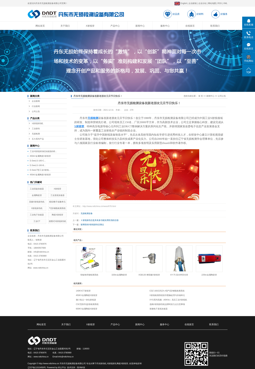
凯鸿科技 (81, 367)
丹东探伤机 (101, 363)
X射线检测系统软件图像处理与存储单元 (167, 295)
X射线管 (90, 25)
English (180, 3)
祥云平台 (62, 367)
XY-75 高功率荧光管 (179, 275)
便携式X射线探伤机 (57, 221)
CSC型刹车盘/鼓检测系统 (87, 304)
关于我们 (65, 25)
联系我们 (215, 25)
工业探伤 (36, 128)
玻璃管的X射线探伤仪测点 (92, 224)
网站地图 (212, 3)
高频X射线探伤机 (36, 202)
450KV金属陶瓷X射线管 (86, 295)
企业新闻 (36, 101)
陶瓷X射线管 (57, 215)
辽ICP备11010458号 (37, 367)
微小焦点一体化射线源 (86, 300)
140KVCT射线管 (83, 291)
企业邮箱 (193, 3)
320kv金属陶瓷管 (119, 275)
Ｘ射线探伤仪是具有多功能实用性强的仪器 (100, 220)
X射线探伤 (111, 363)
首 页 (200, 96)
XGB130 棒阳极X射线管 (149, 275)
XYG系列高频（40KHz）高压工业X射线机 (168, 300)
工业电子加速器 (37, 215)
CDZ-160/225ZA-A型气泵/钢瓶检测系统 (167, 291)
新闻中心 (140, 25)
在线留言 (190, 25)
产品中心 (115, 25)
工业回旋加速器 (37, 189)
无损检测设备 (87, 213)
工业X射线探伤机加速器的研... (43, 151)
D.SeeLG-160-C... (38, 161)
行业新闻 (36, 106)
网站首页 (40, 25)
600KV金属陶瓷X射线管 (86, 309)
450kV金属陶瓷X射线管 (40, 156)
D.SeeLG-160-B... (38, 165)
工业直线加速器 (57, 195)
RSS (220, 3)
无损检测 (36, 134)
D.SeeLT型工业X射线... (40, 170)
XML (225, 3)
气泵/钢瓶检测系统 (57, 208)
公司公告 (36, 111)
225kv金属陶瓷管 (209, 275)
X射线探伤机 (37, 123)
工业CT (36, 221)
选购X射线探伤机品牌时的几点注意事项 (167, 304)
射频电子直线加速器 (159, 309)
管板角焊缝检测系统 (89, 275)
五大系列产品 (38, 139)
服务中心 (165, 25)
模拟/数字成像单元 (57, 202)
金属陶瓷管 (37, 195)
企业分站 (202, 3)
